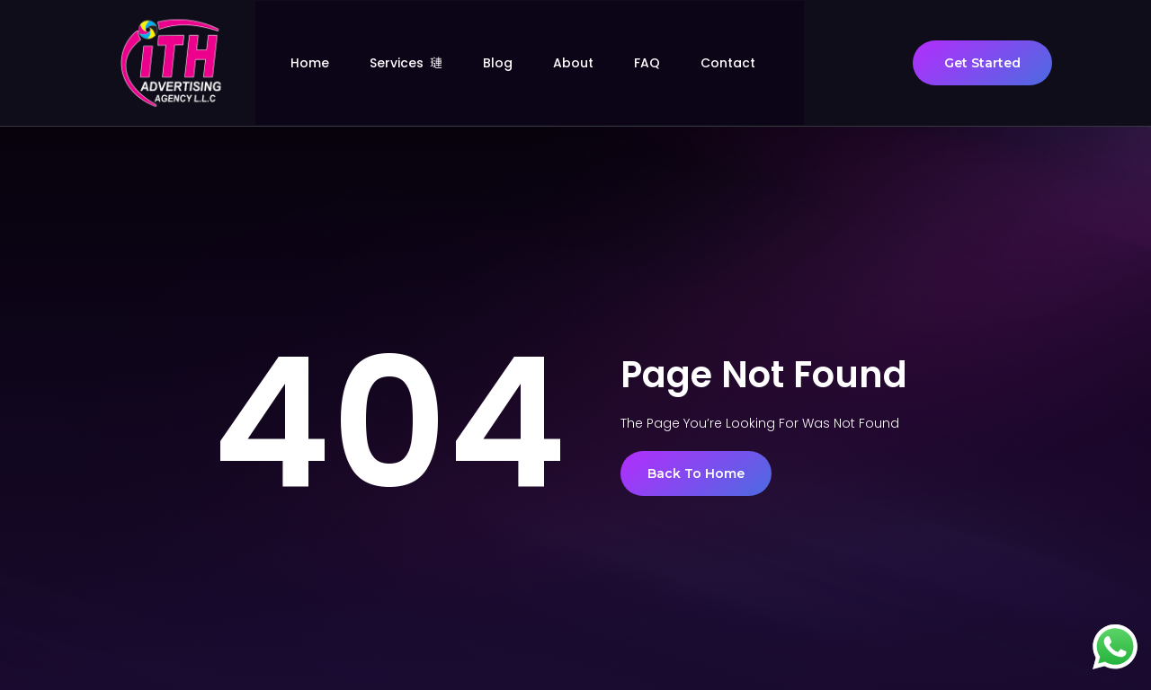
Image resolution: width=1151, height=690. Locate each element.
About (595, 63)
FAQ (669, 63)
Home (331, 63)
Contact (749, 63)
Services (427, 63)
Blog (519, 63)
